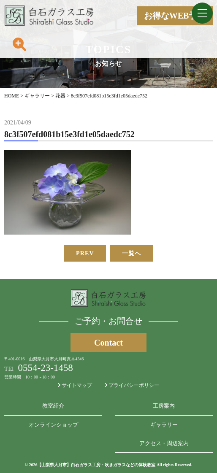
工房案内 (164, 406)
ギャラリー (164, 425)
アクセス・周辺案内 (164, 443)
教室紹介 (53, 406)
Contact (108, 342)
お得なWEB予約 (175, 15)
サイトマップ (75, 385)
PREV (85, 253)
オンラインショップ (53, 425)
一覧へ (131, 253)
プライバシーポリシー (132, 385)
